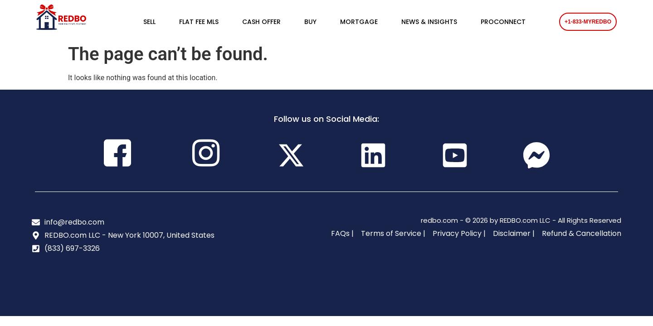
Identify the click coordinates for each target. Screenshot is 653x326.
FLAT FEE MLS (199, 21)
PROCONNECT (503, 21)
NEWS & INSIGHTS (429, 21)
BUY (310, 21)
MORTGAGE (359, 21)
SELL (149, 21)
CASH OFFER (261, 21)
